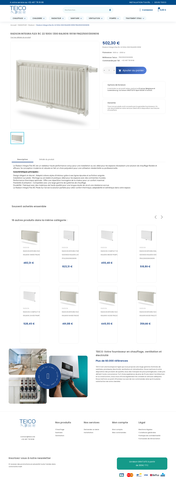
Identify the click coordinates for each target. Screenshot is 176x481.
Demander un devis (91, 433)
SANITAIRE (75, 18)
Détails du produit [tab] (46, 159)
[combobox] (83, 10)
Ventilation (59, 439)
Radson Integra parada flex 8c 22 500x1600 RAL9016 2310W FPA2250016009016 (68, 265)
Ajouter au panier (131, 70)
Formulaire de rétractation (149, 442)
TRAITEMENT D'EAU (134, 18)
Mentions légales (145, 433)
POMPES (113, 18)
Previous (155, 217)
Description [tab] (22, 159)
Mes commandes (119, 436)
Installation (88, 436)
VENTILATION (95, 18)
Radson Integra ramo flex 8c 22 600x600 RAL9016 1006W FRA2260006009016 (145, 265)
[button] (48, 380)
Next (162, 217)
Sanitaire (58, 436)
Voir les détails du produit (21, 37)
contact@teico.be (27, 441)
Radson (18, 258)
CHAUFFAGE (18, 18)
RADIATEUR (57, 18)
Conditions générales (147, 436)
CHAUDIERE (37, 18)
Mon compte (117, 433)
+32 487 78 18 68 (36, 2)
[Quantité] (109, 70)
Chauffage (59, 433)
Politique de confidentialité (149, 439)
